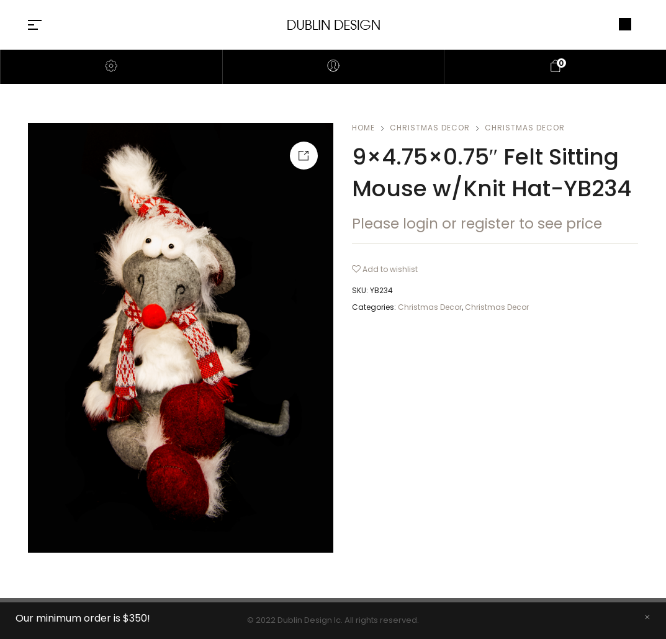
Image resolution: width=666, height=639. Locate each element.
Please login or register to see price (477, 223)
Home (363, 127)
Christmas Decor (430, 127)
